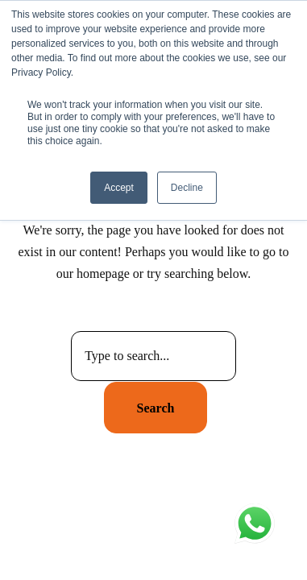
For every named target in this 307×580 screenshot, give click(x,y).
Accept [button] (119, 187)
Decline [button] (187, 187)
